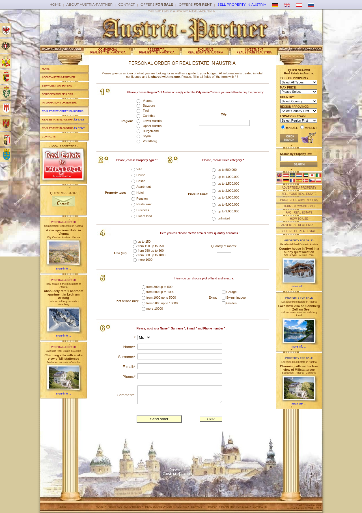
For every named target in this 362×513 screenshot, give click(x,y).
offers (157, 4)
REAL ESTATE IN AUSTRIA (63, 119)
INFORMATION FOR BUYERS (59, 102)
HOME (45, 68)
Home (55, 4)
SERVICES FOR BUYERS (57, 85)
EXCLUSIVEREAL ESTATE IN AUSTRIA (205, 51)
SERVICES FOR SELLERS (57, 94)
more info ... (63, 268)
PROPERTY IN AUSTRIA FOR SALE (228, 506)
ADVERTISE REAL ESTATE (299, 225)
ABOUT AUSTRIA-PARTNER (58, 77)
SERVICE (196, 506)
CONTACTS (49, 136)
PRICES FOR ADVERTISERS (299, 200)
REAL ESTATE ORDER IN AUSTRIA (166, 506)
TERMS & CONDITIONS (298, 206)
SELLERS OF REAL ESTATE (299, 231)
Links (63, 506)
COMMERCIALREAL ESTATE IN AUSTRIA (107, 51)
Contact (126, 4)
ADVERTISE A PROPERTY (299, 187)
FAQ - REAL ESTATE (299, 212)
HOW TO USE (299, 218)
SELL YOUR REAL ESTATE (298, 193)
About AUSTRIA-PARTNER (89, 4)
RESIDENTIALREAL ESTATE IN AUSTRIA (156, 51)
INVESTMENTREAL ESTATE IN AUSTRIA (254, 51)
